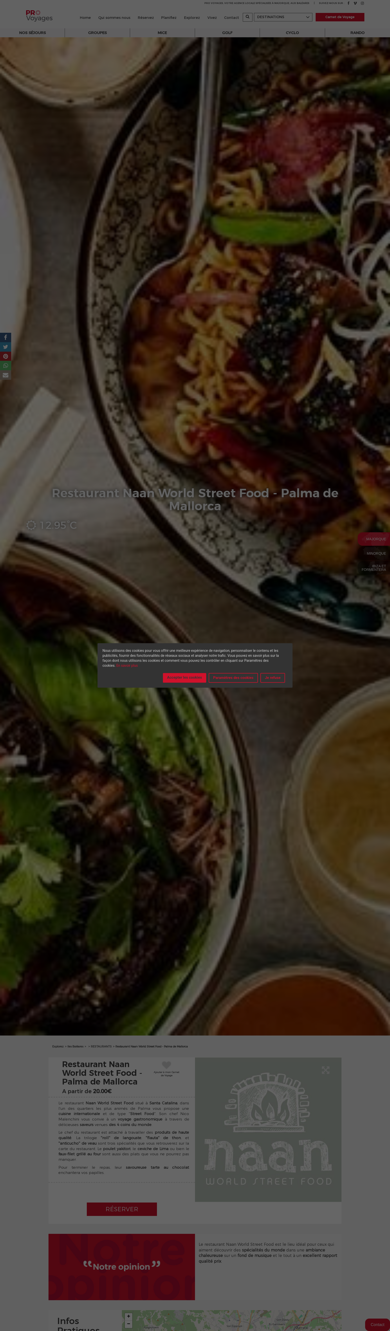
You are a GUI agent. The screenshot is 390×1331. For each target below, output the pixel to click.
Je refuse (273, 677)
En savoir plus (127, 665)
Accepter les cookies (184, 677)
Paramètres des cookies (233, 677)
